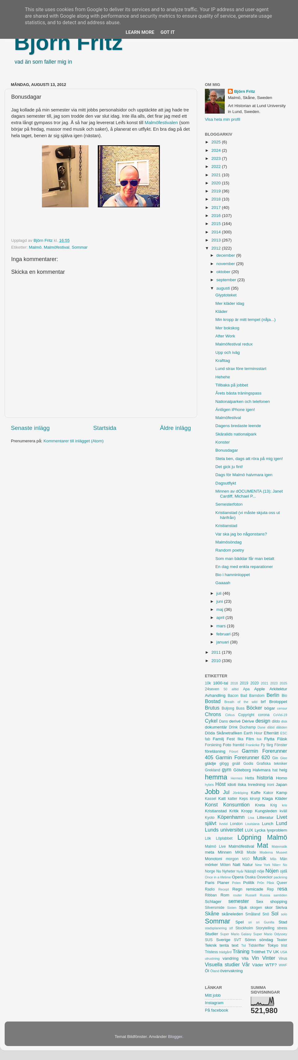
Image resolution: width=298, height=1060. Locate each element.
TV (269, 951)
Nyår (240, 871)
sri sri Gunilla (261, 922)
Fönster (280, 745)
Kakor (268, 793)
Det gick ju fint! (229, 466)
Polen (236, 883)
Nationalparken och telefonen (242, 401)
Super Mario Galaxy (235, 934)
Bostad (212, 701)
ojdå (283, 871)
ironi (270, 785)
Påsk (270, 883)
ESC (283, 733)
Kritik (234, 811)
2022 (216, 166)
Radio (210, 889)
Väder (257, 965)
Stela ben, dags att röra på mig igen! (249, 458)
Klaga (267, 798)
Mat (262, 845)
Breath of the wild (241, 702)
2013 (216, 240)
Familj (218, 739)
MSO (246, 859)
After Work (225, 336)
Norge (210, 871)
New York (262, 865)
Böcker (254, 707)
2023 (216, 158)
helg (283, 770)
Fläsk (282, 739)
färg (269, 745)
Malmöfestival (57, 247)
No (285, 865)
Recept (223, 889)
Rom (224, 895)
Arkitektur (278, 689)
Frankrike (253, 745)
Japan (281, 784)
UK (276, 951)
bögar (269, 708)
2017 (216, 207)
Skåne (212, 913)
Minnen (225, 852)
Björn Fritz (68, 42)
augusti (223, 288)
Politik (248, 882)
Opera (238, 877)
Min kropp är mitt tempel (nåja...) (245, 319)
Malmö (35, 247)
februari (224, 634)
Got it (167, 32)
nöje (260, 871)
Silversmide (214, 907)
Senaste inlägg (30, 428)
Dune (261, 727)
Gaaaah (222, 582)
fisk (259, 739)
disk (284, 721)
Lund (281, 823)
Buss (240, 708)
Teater (282, 940)
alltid (235, 689)
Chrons (213, 714)
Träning (241, 951)
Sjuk (243, 907)
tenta (224, 945)
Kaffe (255, 792)
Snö (265, 914)
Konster (222, 442)
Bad (243, 695)
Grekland (212, 770)
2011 (216, 652)
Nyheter (229, 871)
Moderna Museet (273, 852)
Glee (283, 758)
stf (231, 928)
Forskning (213, 745)
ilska (242, 784)
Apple (259, 689)
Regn (237, 889)
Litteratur (265, 817)
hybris (209, 785)
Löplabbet (224, 838)
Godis (248, 763)
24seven (212, 689)
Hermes (236, 778)
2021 (216, 175)
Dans (223, 721)
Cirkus (230, 715)
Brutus (212, 707)
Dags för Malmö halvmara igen (244, 474)
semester (238, 901)
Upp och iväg (227, 352)
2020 (216, 183)
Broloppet (278, 701)
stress (282, 928)
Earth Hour (253, 733)
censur (282, 708)
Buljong (228, 708)
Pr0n (260, 883)
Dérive (248, 721)
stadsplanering (216, 928)
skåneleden (232, 914)
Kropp (246, 811)
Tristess (211, 952)
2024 (216, 150)
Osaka (250, 877)
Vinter (268, 958)
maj (220, 609)
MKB (239, 852)
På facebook (216, 1010)
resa (282, 888)
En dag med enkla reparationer (244, 566)
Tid (243, 945)
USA (283, 952)
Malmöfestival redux (234, 344)
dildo (276, 721)
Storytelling (265, 928)
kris (284, 805)
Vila (245, 958)
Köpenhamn (231, 817)
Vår (246, 964)
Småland (252, 914)
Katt (222, 798)
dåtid (270, 727)
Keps (243, 798)
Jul (226, 792)
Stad (282, 922)
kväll (283, 811)
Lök (208, 838)
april (220, 617)
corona (263, 715)
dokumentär (216, 727)
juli (219, 593)
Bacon (233, 695)
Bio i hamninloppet (232, 574)
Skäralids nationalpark (236, 434)
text (235, 945)
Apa (246, 689)
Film (250, 739)
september (226, 279)
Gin (275, 758)
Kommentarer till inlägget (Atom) (73, 441)
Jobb (212, 792)
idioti (232, 784)
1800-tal (220, 683)
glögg (224, 763)
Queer (282, 883)
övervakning (231, 970)
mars (221, 626)
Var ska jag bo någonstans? (241, 534)
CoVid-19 (280, 715)
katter (232, 798)
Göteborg (242, 770)
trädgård (225, 952)
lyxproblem (277, 830)
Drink (233, 727)
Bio (284, 695)
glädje (210, 763)
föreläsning (215, 751)
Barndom (256, 695)
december (226, 255)
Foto (227, 744)
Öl (207, 970)
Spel (239, 922)
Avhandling (215, 695)
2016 (216, 215)
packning (280, 877)
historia (265, 777)
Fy (263, 745)
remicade (255, 889)
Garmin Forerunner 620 (242, 757)
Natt (237, 864)
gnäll (236, 763)
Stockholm (244, 928)
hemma (216, 777)
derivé (235, 721)
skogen (256, 907)
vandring (231, 958)
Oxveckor (265, 877)
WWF (283, 965)
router (237, 895)
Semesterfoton (229, 504)
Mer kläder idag (229, 303)
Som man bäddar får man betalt (244, 558)
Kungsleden (266, 811)
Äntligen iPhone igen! (235, 409)
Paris (209, 882)
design (262, 721)
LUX (249, 830)
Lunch (267, 823)
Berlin (272, 695)
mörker (211, 864)
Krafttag (222, 360)
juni (220, 601)
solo (284, 914)
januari (223, 642)
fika (240, 739)
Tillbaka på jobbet (231, 385)
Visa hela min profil (222, 119)
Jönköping (240, 793)
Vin (255, 958)
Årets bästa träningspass (238, 393)
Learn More (140, 32)
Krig (273, 805)
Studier (211, 933)
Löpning (249, 837)
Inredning (256, 784)
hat (275, 770)
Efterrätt (271, 733)
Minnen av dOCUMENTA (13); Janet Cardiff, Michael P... (249, 493)
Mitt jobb (213, 995)
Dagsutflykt (225, 483)
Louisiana (252, 824)
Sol (274, 913)
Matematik (279, 846)
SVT (238, 940)
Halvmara (262, 770)
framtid (238, 745)
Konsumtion (236, 804)
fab (207, 739)
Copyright (246, 715)
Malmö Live (215, 846)
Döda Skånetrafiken (223, 733)
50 (225, 689)
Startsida (104, 428)
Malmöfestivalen (161, 122)
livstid (223, 824)
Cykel (211, 721)
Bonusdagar (226, 450)
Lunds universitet (224, 829)
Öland (214, 971)
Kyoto (209, 817)
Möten (225, 865)
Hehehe (222, 377)
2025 (216, 142)
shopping (278, 901)
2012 (216, 248)
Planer (223, 882)
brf (263, 701)
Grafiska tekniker (272, 763)
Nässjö (250, 871)
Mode (251, 852)
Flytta (269, 739)
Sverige (223, 939)
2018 (216, 199)
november (226, 263)
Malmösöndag (228, 542)
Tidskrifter (256, 945)
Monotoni (213, 858)
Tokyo (272, 945)
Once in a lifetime (218, 877)
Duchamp (248, 727)
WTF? (271, 965)
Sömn (250, 939)
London (236, 824)
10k (208, 683)
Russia (265, 895)
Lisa (251, 817)
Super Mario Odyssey (270, 934)
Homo (281, 778)
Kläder (221, 311)
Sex (259, 901)
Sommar (80, 247)
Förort (233, 751)
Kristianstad (226, 525)
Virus (283, 958)
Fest (231, 739)
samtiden (280, 895)
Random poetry (229, 550)
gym (227, 769)
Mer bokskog (227, 328)
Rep (270, 889)
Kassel (210, 798)
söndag (266, 939)
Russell (250, 895)
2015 (216, 223)
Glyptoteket (226, 295)
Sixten (231, 907)
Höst (220, 784)
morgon (232, 859)
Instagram (214, 1002)
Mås (273, 859)
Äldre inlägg (175, 428)
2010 (216, 660)
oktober (224, 271)
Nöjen (271, 870)
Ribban (211, 895)
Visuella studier (222, 964)
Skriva (281, 907)
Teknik (211, 945)
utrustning (212, 958)
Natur (247, 864)
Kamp (281, 792)
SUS (209, 940)
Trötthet (258, 951)
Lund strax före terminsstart (240, 368)
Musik (259, 858)
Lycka (260, 830)
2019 (216, 191)
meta (209, 852)
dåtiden (281, 727)
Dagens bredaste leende (238, 425)
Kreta (260, 805)
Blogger (175, 1036)
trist (284, 945)
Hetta (249, 778)
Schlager (213, 901)
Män (283, 859)
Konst (211, 804)
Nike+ (276, 865)
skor (269, 907)
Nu (218, 871)
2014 (216, 232)
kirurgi (255, 798)
